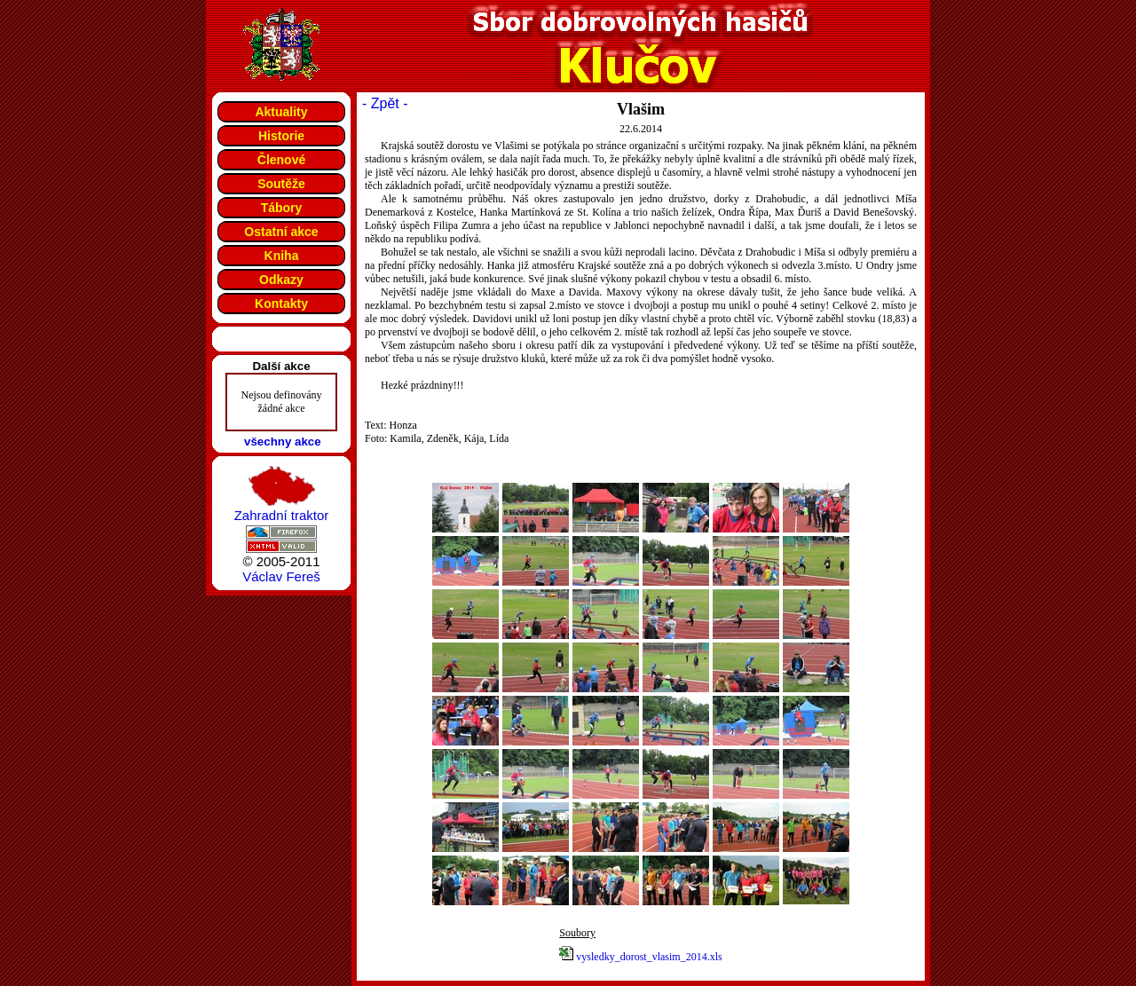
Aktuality (281, 112)
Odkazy (281, 279)
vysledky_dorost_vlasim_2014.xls (649, 957)
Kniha (281, 255)
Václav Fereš (281, 576)
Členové (281, 160)
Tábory (282, 208)
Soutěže (281, 184)
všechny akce (282, 441)
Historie (281, 136)
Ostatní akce (281, 232)
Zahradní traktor (281, 515)
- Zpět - (385, 103)
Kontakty (281, 303)
